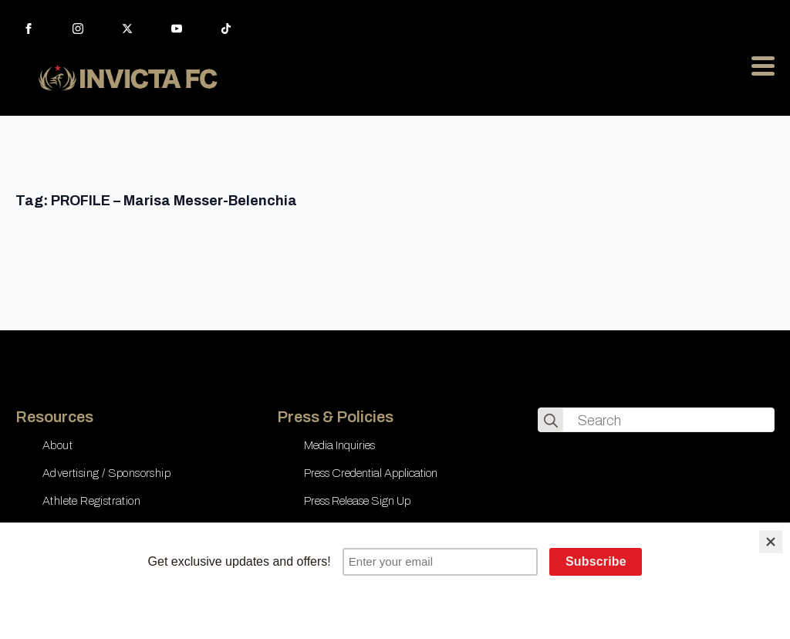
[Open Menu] (763, 65)
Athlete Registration (91, 501)
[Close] (770, 541)
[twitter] (127, 28)
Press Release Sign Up (357, 501)
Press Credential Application (370, 473)
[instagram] (78, 28)
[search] (550, 420)
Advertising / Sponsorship (106, 473)
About (57, 445)
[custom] (226, 28)
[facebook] (28, 28)
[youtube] (177, 28)
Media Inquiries (339, 445)
